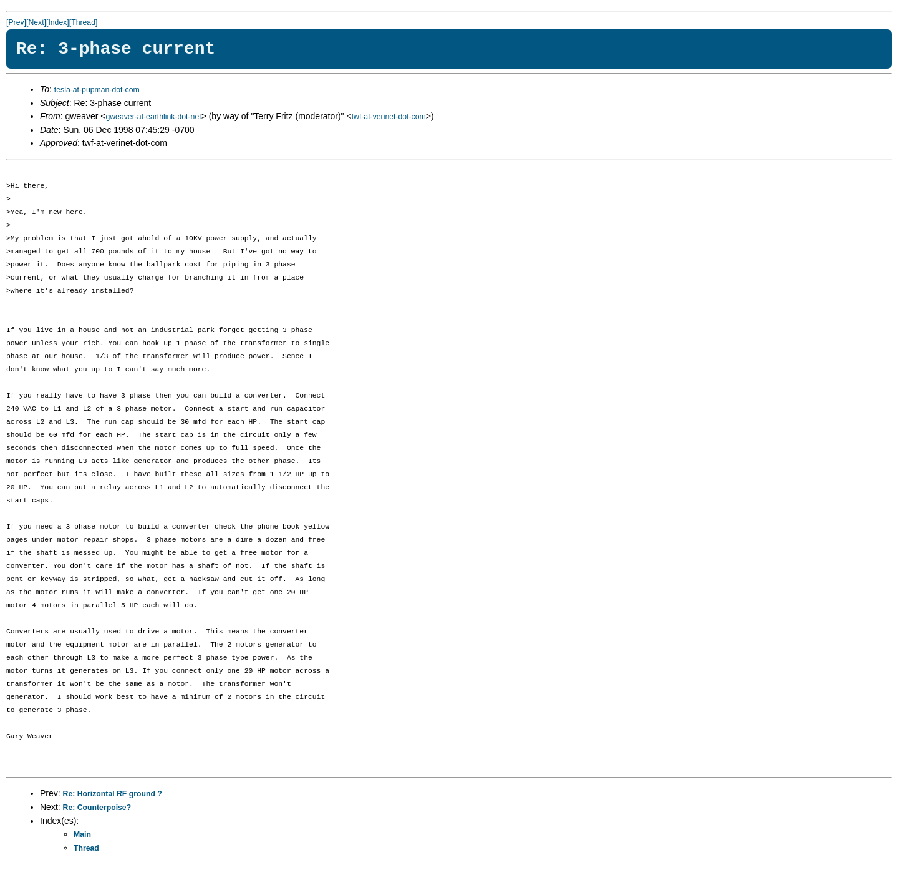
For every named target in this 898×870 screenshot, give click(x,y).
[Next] (36, 22)
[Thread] (83, 22)
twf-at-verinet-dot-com (389, 116)
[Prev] (16, 22)
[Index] (57, 22)
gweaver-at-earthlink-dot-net (153, 116)
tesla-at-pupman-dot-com (97, 90)
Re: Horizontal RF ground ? (112, 793)
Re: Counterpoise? (97, 807)
